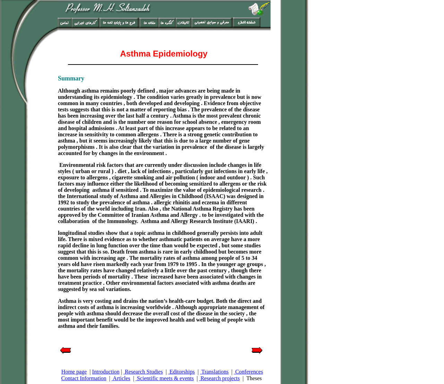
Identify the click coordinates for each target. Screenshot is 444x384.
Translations (214, 372)
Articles (121, 378)
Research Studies (143, 372)
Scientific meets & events (165, 378)
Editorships (181, 372)
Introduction (105, 372)
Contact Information (83, 378)
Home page (74, 372)
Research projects (219, 378)
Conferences (248, 372)
